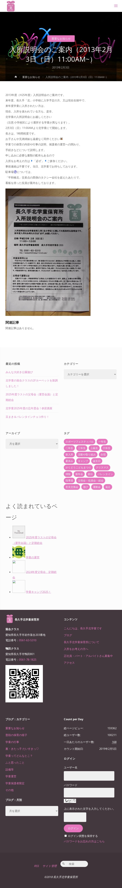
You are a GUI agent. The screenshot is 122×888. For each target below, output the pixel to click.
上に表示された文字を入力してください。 (90, 809)
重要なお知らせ (61, 38)
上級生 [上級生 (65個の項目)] (94, 448)
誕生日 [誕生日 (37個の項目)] (97, 461)
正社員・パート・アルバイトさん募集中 (88, 656)
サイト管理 (50, 866)
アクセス (69, 663)
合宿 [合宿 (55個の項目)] (103, 454)
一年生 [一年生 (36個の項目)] (102, 441)
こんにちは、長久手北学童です (83, 628)
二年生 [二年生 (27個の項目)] (69, 448)
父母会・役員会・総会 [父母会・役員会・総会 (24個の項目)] (90, 480)
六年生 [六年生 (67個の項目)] (106, 448)
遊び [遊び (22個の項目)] (85, 487)
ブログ (68, 635)
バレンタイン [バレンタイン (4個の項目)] (105, 474)
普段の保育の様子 (16, 735)
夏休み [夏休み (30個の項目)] (69, 461)
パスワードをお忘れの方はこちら (84, 841)
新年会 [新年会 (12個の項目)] (79, 474)
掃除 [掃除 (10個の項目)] (68, 474)
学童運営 (10, 776)
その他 (9, 790)
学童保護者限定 (15, 783)
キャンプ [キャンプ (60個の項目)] (83, 461)
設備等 (9, 769)
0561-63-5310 (27, 640)
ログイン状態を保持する (83, 836)
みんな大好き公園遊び (19, 372)
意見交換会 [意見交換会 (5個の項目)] (72, 487)
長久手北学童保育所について (81, 642)
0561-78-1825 (27, 659)
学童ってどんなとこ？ (19, 756)
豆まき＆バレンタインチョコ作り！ (27, 417)
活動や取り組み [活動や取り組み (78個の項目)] (87, 454)
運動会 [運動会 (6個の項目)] (97, 487)
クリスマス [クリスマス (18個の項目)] (102, 467)
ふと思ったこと (15, 762)
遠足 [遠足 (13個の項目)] (107, 487)
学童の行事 (12, 742)
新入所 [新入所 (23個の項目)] (69, 454)
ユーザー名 (70, 767)
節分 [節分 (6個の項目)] (90, 474)
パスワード (70, 785)
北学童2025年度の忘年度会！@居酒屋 (29, 408)
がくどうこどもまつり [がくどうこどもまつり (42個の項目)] (78, 467)
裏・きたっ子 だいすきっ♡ (22, 749)
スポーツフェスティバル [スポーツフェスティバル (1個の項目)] (80, 441)
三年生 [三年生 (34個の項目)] (82, 448)
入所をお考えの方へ (76, 649)
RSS (36, 866)
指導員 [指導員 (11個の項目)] (69, 480)
